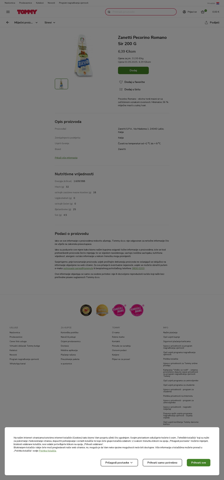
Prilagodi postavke (119, 462)
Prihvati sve (198, 462)
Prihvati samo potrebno (162, 462)
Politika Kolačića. (47, 450)
